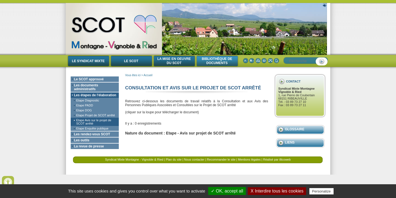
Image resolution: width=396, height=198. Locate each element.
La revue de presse (89, 146)
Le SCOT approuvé (89, 79)
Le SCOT (131, 61)
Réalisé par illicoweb (277, 159)
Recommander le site (221, 159)
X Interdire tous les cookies (277, 191)
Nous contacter (194, 159)
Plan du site (174, 159)
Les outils (81, 140)
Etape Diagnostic (87, 100)
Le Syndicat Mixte (88, 61)
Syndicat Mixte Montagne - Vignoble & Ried (134, 159)
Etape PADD (84, 105)
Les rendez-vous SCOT (92, 134)
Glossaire (294, 129)
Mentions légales (249, 159)
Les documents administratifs (86, 87)
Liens (290, 142)
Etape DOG (84, 110)
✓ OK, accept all (227, 191)
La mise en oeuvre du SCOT (174, 61)
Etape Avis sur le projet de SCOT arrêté (93, 122)
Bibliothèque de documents (217, 61)
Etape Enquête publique (92, 128)
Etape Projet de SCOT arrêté (95, 115)
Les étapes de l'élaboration (95, 95)
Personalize (321, 191)
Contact (293, 81)
